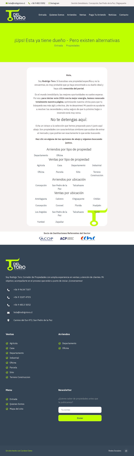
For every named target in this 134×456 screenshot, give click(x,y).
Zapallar (59, 222)
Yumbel (41, 222)
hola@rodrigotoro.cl (16, 3)
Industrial (97, 165)
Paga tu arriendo (97, 14)
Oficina (59, 155)
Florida (78, 205)
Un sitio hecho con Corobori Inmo (19, 451)
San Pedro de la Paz (59, 187)
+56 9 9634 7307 (22, 289)
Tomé (97, 212)
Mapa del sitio (16, 408)
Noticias (112, 14)
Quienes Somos (56, 14)
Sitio (78, 172)
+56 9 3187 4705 (22, 297)
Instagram (53, 3)
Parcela (59, 172)
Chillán (97, 199)
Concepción (41, 185)
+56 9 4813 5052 (38, 3)
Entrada (42, 14)
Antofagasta (41, 199)
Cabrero (59, 199)
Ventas (82, 14)
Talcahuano (78, 185)
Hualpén (97, 205)
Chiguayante (78, 199)
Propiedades (73, 45)
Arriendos (72, 14)
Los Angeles (41, 212)
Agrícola (41, 165)
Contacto (123, 14)
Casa (59, 165)
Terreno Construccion (97, 174)
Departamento (41, 155)
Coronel (59, 205)
